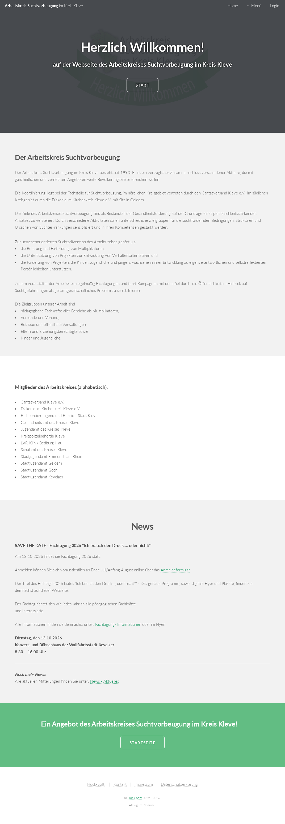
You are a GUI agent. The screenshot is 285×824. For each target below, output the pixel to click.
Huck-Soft (95, 784)
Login (274, 5)
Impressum (144, 784)
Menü (256, 5)
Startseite (142, 743)
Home (233, 5)
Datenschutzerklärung (179, 784)
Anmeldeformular (175, 570)
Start (142, 85)
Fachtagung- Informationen (118, 624)
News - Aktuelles (104, 681)
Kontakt (120, 784)
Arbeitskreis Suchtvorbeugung (44, 5)
